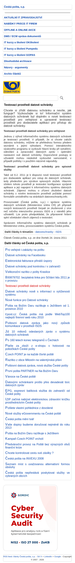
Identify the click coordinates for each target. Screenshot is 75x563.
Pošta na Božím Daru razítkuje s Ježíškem (32, 433)
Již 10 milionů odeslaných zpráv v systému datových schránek (37, 333)
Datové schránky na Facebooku (25, 255)
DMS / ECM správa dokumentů (22, 36)
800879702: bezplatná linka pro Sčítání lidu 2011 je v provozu (37, 279)
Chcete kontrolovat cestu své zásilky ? (29, 452)
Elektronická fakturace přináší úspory (28, 260)
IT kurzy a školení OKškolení (21, 42)
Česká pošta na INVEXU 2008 (24, 458)
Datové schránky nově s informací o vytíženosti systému (37, 293)
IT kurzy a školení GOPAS (19, 55)
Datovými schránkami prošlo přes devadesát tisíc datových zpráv (37, 384)
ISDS (58, 231)
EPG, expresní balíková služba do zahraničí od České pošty (37, 392)
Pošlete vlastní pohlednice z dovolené (29, 407)
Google (57, 556)
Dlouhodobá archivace (17, 61)
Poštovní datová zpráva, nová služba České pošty (36, 365)
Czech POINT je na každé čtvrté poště (29, 354)
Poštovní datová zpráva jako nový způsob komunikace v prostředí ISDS (37, 324)
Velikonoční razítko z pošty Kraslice (27, 271)
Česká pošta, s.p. (14, 6)
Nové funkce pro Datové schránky (26, 300)
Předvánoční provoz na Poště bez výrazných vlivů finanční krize (37, 446)
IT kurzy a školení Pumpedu (21, 48)
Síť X (39, 556)
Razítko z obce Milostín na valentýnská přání (33, 359)
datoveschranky (44, 231)
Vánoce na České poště (20, 376)
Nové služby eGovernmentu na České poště (33, 413)
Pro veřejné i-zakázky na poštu (24, 249)
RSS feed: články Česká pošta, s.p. (19, 556)
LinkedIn (48, 556)
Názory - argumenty (16, 67)
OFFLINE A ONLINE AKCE (20, 30)
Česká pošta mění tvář (19, 419)
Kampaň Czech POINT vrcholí (24, 438)
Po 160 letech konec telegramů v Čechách (32, 340)
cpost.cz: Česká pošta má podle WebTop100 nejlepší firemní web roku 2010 (37, 316)
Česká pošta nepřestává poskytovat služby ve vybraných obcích (37, 474)
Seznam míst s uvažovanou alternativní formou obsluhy (37, 465)
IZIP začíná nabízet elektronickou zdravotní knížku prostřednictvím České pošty (37, 401)
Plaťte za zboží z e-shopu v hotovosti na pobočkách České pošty (37, 347)
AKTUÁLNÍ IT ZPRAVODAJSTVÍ (23, 17)
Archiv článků (12, 73)
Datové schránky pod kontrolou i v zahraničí (32, 266)
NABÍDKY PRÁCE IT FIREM (20, 23)
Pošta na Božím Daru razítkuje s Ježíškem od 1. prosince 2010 (37, 307)
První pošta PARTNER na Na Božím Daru (31, 370)
